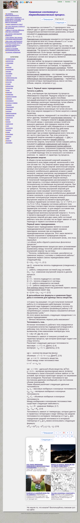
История (8, 84)
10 (72, 436)
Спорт (7, 126)
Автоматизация (10, 59)
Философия (9, 134)
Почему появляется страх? (14, 24)
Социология (9, 124)
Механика (8, 105)
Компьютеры (9, 86)
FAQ (74, 1)
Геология (8, 75)
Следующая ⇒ (60, 22)
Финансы (8, 136)
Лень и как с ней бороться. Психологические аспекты (14, 42)
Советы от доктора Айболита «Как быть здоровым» (14, 31)
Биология (8, 67)
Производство (9, 115)
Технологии (9, 128)
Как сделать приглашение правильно (13, 34)
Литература (9, 88)
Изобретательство (11, 78)
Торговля (8, 130)
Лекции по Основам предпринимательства (12, 49)
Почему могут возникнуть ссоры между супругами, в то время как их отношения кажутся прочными (14, 20)
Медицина (8, 98)
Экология (8, 140)
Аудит (7, 65)
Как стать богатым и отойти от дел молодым (15, 27)
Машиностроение (11, 96)
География (8, 73)
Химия (7, 138)
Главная (60, 1)
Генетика (8, 71)
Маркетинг (8, 92)
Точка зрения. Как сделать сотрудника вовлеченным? (13, 38)
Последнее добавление (13, 52)
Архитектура (9, 61)
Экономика (8, 142)
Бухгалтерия (9, 69)
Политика (8, 111)
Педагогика (8, 109)
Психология (9, 117)
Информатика (9, 80)
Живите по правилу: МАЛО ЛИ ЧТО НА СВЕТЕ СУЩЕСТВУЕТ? (62, 465)
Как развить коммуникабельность (12, 14)
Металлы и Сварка (11, 103)
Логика (7, 90)
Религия (7, 122)
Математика (9, 94)
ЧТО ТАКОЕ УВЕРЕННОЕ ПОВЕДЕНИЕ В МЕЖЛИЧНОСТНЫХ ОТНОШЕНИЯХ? (37, 466)
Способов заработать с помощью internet (12, 45)
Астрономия (9, 63)
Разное (7, 119)
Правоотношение (10, 113)
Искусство (8, 82)
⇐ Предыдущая (47, 19)
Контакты (67, 1)
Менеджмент (9, 101)
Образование (9, 107)
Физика (7, 132)
